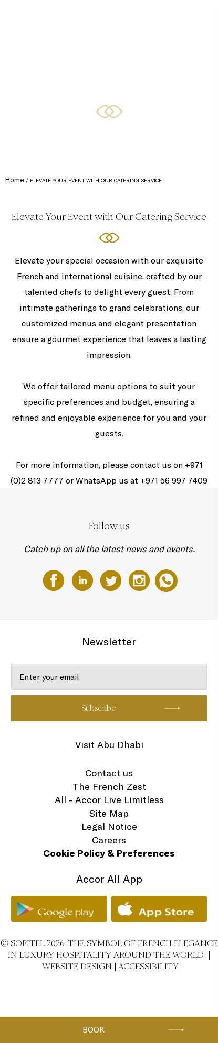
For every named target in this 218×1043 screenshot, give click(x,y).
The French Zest (109, 787)
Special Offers (103, 98)
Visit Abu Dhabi (109, 745)
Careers (109, 840)
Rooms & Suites (53, 98)
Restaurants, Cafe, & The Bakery (76, 137)
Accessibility (148, 966)
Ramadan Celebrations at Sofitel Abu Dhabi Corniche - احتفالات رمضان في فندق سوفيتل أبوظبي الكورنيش (114, 67)
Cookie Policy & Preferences (109, 853)
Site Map (109, 813)
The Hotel (46, 19)
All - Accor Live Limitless (109, 800)
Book (93, 1030)
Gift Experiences (90, 19)
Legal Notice (109, 826)
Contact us (109, 773)
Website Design (77, 966)
